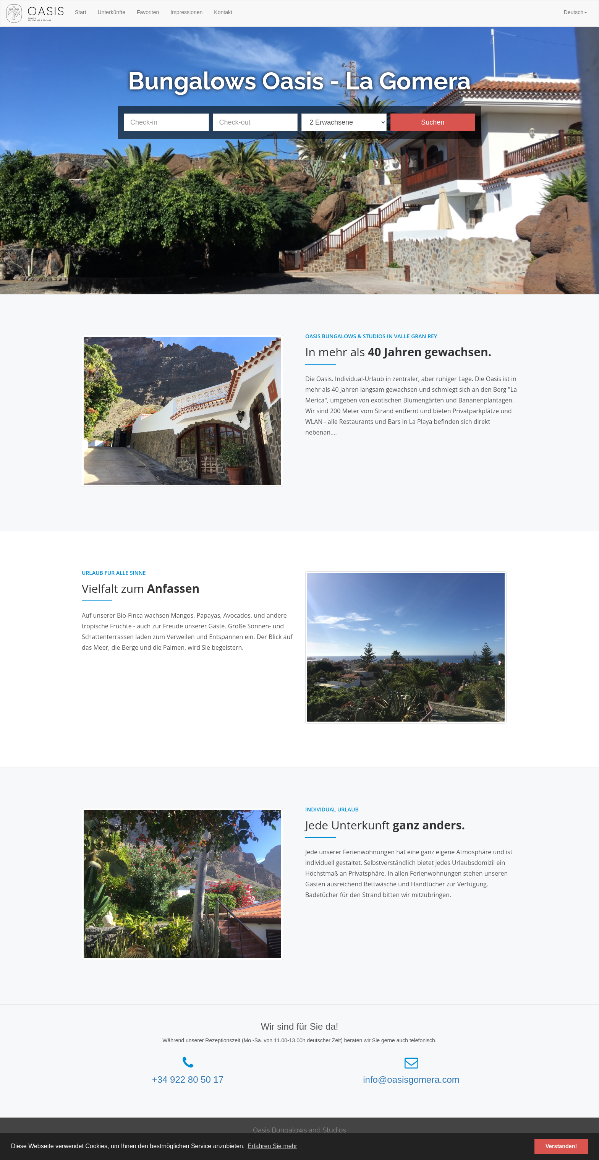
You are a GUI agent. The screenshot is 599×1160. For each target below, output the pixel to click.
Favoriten (148, 12)
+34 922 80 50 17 (188, 1079)
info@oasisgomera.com (411, 1079)
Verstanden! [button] (561, 1146)
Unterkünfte (111, 12)
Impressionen (186, 12)
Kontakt (223, 12)
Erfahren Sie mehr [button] (272, 1146)
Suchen (432, 122)
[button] (575, 12)
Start (80, 12)
